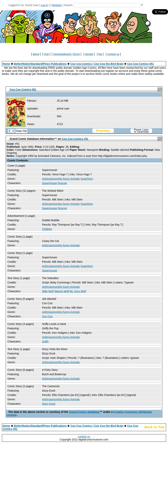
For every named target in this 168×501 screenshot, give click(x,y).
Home (6, 63)
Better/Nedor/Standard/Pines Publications (40, 63)
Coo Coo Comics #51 (75, 138)
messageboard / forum (66, 54)
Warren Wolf (61, 291)
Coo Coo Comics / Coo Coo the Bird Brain (96, 63)
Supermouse (49, 183)
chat (46, 54)
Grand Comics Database (84, 411)
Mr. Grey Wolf (78, 291)
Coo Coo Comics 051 (140, 63)
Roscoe (62, 183)
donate (89, 54)
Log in (44, 5)
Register (57, 5)
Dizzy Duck (48, 403)
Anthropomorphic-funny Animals (61, 178)
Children (47, 229)
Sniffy (45, 341)
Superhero (86, 178)
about (36, 54)
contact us (113, 54)
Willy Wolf (48, 291)
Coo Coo (47, 316)
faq (100, 54)
